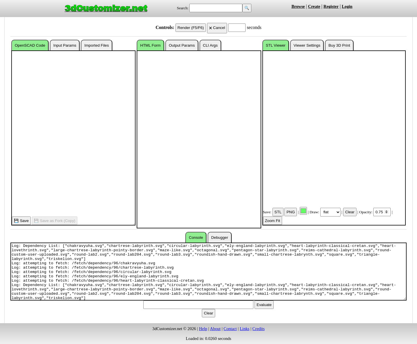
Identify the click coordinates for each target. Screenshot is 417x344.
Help (203, 328)
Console (196, 237)
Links (244, 328)
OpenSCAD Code (30, 45)
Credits (259, 328)
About (215, 328)
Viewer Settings (307, 45)
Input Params (64, 45)
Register (331, 6)
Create (314, 6)
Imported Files (96, 45)
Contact (230, 328)
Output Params (182, 45)
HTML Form (150, 45)
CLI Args (210, 45)
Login (347, 6)
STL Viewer (276, 45)
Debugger (219, 237)
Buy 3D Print (339, 45)
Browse (298, 6)
